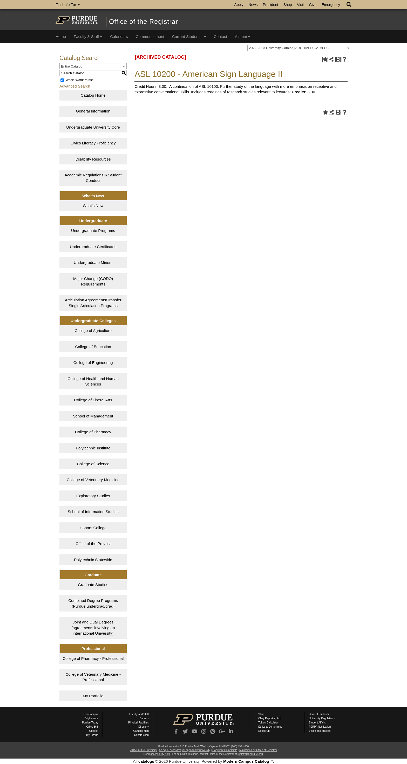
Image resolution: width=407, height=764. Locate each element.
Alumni (242, 36)
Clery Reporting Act (269, 718)
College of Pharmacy (93, 432)
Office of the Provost (93, 543)
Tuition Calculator (268, 722)
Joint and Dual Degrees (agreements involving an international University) (93, 627)
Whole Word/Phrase (79, 80)
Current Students (189, 36)
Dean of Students (319, 714)
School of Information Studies (93, 511)
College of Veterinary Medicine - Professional (93, 677)
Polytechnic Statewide (93, 559)
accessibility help (160, 754)
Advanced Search (74, 86)
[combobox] (299, 48)
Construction (141, 735)
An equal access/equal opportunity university (184, 750)
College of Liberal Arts (93, 400)
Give (313, 5)
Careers (144, 718)
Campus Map (141, 730)
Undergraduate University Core (93, 127)
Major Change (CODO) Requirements (93, 281)
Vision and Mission (319, 730)
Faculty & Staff (88, 36)
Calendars (119, 36)
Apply (238, 5)
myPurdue (92, 735)
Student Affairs (317, 722)
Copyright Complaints (224, 750)
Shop (287, 5)
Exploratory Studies (93, 496)
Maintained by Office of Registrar (258, 750)
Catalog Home (93, 95)
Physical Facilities (138, 722)
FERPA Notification (320, 726)
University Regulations (322, 718)
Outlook (93, 730)
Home (61, 36)
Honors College (93, 528)
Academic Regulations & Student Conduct (93, 178)
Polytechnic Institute (93, 448)
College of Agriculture (93, 330)
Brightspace (91, 718)
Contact (220, 36)
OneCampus (91, 714)
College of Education (93, 346)
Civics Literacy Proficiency (93, 143)
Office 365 (92, 726)
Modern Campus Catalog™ (248, 761)
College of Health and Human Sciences (93, 381)
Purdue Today (90, 722)
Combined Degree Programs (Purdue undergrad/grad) (93, 603)
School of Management (93, 416)
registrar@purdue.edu (250, 754)
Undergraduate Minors (93, 262)
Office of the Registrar (143, 21)
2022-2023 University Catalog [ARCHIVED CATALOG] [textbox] (289, 48)
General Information (93, 111)
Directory (143, 726)
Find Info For (68, 5)
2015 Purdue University (143, 750)
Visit (300, 5)
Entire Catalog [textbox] (71, 66)
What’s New (93, 205)
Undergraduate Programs (93, 230)
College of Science (93, 464)
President (270, 5)
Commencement (150, 36)
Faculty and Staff (139, 714)
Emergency (331, 5)
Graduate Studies (93, 584)
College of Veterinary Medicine (93, 479)
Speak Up (264, 730)
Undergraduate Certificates (93, 246)
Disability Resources (93, 159)
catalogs (146, 761)
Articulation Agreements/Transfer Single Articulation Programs (93, 303)
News (253, 5)
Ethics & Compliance (270, 726)
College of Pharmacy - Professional (93, 658)
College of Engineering (93, 362)
